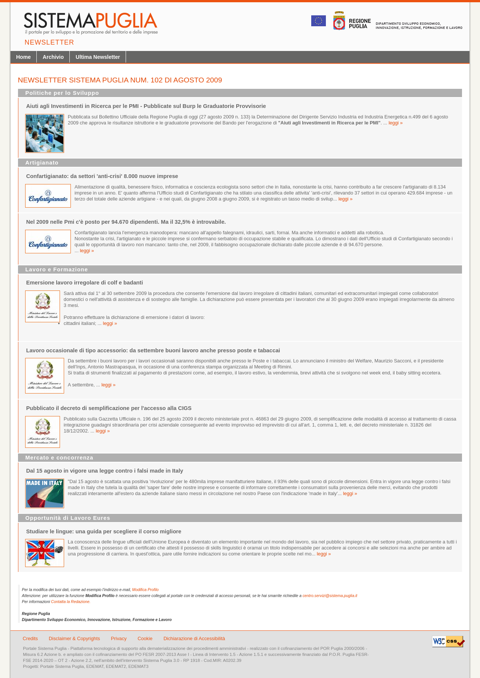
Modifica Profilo (145, 590)
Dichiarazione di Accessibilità (194, 638)
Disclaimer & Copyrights (75, 638)
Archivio (53, 57)
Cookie (146, 638)
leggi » (395, 123)
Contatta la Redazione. (70, 602)
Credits (30, 638)
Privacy (119, 638)
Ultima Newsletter (98, 57)
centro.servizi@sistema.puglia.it (330, 596)
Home (23, 57)
